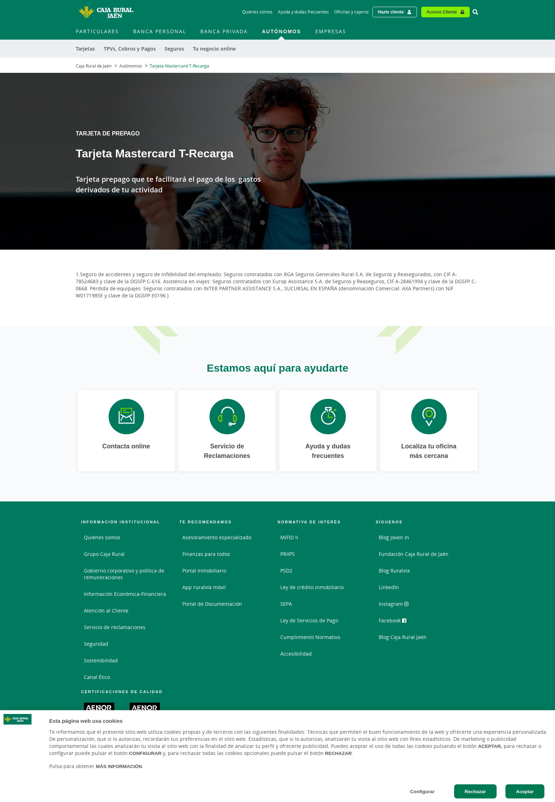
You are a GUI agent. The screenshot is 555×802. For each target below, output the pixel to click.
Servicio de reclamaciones (114, 627)
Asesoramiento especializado (216, 537)
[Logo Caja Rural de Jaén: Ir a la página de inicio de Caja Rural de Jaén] (106, 12)
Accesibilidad (296, 653)
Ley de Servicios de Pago (309, 620)
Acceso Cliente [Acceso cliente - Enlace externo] (442, 12)
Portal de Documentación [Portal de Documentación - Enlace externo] (212, 603)
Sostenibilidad (101, 660)
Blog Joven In (394, 537)
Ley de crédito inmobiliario (312, 587)
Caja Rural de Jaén (93, 66)
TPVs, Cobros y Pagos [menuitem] (130, 48)
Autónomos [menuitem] (281, 31)
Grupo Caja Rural (104, 554)
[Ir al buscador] (475, 12)
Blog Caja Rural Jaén (403, 637)
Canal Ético (97, 677)
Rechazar (475, 791)
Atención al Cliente (106, 610)
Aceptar (525, 791)
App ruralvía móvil (204, 587)
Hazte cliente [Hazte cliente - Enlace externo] (391, 12)
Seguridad (96, 643)
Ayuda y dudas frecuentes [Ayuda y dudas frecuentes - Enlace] (303, 12)
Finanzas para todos (206, 554)
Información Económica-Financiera (125, 594)
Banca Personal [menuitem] (159, 31)
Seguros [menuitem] (174, 48)
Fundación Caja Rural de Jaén (413, 554)
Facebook (392, 620)
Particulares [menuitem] (97, 31)
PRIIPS (287, 554)
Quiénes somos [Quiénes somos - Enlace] (257, 12)
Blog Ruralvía (394, 570)
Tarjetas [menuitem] (85, 48)
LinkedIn (389, 587)
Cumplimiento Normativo (310, 637)
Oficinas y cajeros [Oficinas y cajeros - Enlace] (351, 12)
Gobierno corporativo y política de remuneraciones (124, 574)
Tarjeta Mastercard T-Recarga (179, 66)
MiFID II (289, 537)
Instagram (393, 603)
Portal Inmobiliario (204, 570)
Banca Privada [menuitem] (224, 31)
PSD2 (286, 570)
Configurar (422, 791)
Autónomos (130, 66)
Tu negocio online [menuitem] (214, 48)
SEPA (286, 603)
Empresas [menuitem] (330, 31)
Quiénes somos (102, 537)
